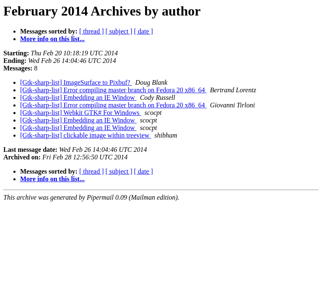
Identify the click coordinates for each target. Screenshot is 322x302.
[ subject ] (119, 31)
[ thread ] (91, 31)
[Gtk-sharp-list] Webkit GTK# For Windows (80, 112)
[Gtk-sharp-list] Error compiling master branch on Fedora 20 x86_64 (113, 90)
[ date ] (143, 31)
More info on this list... (52, 38)
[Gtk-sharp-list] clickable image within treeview (85, 135)
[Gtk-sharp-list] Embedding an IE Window (78, 97)
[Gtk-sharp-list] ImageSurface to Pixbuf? (76, 82)
